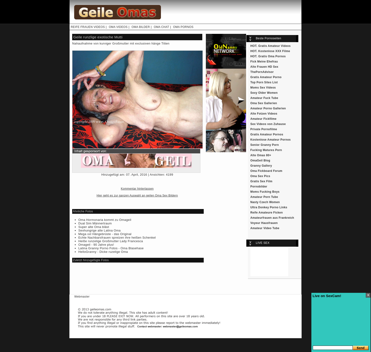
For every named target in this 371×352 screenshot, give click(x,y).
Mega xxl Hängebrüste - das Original (105, 234)
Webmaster (82, 296)
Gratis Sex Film (261, 181)
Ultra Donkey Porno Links (268, 207)
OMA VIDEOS (118, 27)
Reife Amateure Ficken (266, 212)
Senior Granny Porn (264, 145)
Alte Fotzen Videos (263, 113)
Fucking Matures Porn (266, 150)
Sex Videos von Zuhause (268, 124)
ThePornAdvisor (262, 72)
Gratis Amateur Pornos (266, 134)
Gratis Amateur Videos (274, 46)
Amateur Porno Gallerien (268, 108)
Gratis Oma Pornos (272, 56)
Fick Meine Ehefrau (264, 61)
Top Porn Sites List (264, 82)
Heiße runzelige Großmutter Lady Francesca (110, 241)
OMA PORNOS (183, 27)
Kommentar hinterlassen (137, 188)
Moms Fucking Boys (264, 191)
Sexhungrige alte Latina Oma (99, 230)
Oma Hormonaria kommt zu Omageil (104, 220)
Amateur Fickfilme (263, 118)
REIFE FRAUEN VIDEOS (88, 27)
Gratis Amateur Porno (266, 77)
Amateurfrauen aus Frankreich (272, 217)
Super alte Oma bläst (93, 227)
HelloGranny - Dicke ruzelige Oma (103, 252)
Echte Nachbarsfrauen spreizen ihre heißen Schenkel (117, 237)
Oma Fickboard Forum (266, 171)
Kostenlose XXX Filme (274, 51)
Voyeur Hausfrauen (264, 223)
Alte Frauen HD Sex (264, 66)
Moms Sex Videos (263, 87)
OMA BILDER (141, 27)
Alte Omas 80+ (260, 155)
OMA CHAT (161, 27)
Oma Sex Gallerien (263, 103)
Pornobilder (258, 186)
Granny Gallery (261, 165)
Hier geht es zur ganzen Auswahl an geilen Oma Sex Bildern (137, 195)
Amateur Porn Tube (264, 197)
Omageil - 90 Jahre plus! (96, 244)
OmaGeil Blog (260, 160)
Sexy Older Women (264, 92)
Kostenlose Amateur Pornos (270, 139)
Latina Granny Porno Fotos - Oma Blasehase (111, 248)
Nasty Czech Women (265, 202)
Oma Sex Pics (260, 176)
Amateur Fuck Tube (264, 98)
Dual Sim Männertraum (95, 223)
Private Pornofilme (263, 129)
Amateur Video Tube (264, 228)
